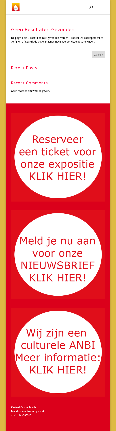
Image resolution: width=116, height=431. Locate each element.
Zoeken (98, 54)
